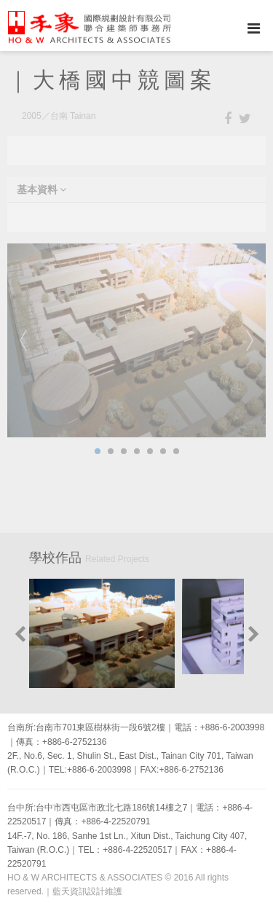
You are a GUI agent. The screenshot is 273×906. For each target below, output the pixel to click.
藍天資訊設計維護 (87, 891)
